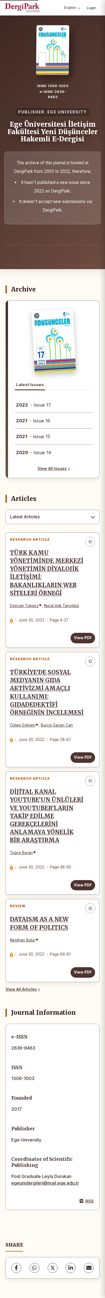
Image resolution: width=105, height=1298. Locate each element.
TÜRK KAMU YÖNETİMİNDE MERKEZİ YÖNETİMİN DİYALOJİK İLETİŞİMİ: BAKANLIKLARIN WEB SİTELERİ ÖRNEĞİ (46, 573)
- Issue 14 (33, 452)
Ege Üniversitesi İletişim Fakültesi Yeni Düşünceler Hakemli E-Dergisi (52, 131)
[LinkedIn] (71, 1268)
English (72, 8)
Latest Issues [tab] (30, 384)
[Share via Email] (89, 1268)
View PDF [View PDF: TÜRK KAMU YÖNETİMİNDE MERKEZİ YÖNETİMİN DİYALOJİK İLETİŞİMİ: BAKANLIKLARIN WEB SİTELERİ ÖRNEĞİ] (83, 638)
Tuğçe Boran (21, 852)
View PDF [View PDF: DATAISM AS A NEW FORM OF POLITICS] (83, 972)
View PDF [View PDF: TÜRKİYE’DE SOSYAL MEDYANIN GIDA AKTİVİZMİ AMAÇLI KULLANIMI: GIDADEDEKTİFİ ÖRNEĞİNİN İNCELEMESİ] (83, 757)
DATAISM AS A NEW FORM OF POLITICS (39, 923)
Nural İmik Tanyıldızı (61, 606)
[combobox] (52, 517)
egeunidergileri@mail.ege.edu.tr (45, 1183)
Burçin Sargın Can (57, 725)
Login (91, 8)
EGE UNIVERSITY (67, 112)
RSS (87, 1201)
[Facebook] (16, 1268)
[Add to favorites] (90, 542)
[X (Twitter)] (53, 1268)
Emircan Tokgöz (24, 606)
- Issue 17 (33, 405)
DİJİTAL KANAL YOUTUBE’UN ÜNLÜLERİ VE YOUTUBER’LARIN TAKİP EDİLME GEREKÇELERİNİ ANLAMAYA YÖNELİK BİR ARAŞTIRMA (46, 816)
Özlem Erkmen (22, 725)
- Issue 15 (33, 436)
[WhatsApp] (34, 1268)
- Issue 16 (33, 420)
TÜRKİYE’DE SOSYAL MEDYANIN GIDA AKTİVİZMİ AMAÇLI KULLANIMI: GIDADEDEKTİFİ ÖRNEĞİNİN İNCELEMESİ (47, 692)
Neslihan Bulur (22, 940)
